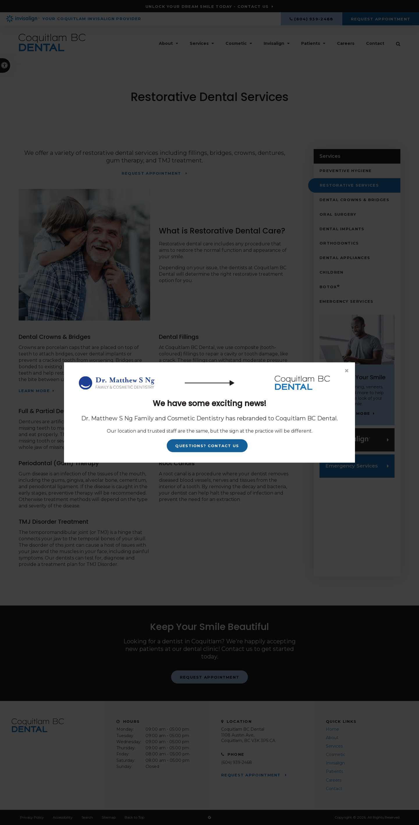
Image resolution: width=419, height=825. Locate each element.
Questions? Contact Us (207, 445)
